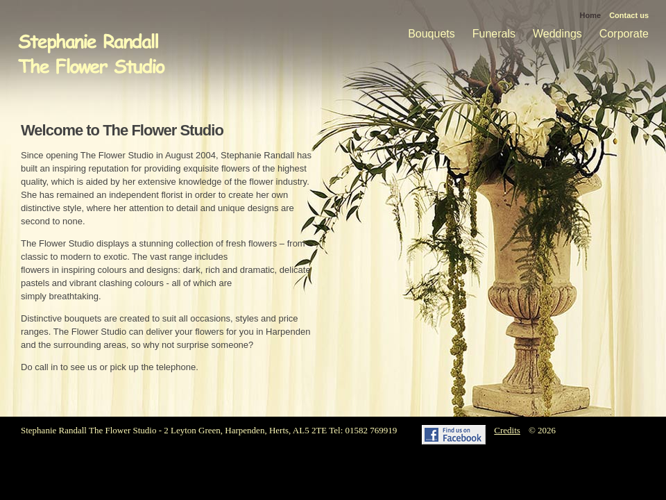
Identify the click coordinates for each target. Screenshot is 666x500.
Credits (507, 430)
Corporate (624, 34)
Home (590, 15)
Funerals (493, 34)
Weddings (557, 34)
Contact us (629, 15)
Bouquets (431, 34)
